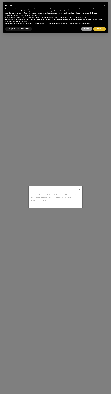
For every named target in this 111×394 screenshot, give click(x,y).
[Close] (79, 189)
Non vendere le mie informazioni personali (72, 17)
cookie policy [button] (66, 11)
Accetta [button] (99, 29)
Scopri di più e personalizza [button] (19, 29)
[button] (104, 5)
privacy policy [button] (24, 21)
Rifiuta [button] (86, 29)
